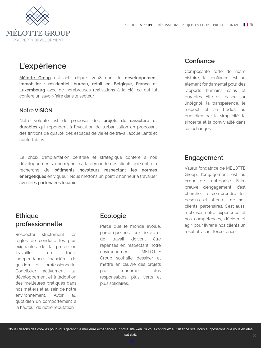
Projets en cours (196, 25)
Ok (132, 341)
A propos (147, 25)
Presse (218, 25)
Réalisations (168, 25)
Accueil (131, 25)
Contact (234, 25)
